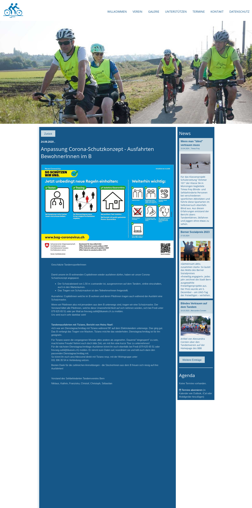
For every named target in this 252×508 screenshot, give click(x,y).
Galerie (153, 11)
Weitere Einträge (192, 359)
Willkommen (117, 11)
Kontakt (217, 11)
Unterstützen (176, 11)
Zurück (48, 133)
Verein (137, 11)
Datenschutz (239, 11)
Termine (199, 11)
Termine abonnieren (192, 390)
